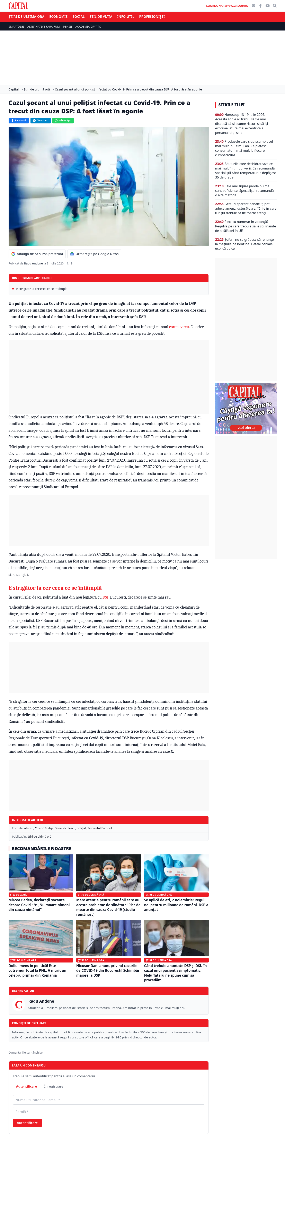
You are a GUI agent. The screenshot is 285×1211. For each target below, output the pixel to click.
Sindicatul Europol (100, 828)
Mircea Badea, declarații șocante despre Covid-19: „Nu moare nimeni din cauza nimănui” (39, 905)
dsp (50, 828)
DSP (106, 597)
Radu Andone (34, 263)
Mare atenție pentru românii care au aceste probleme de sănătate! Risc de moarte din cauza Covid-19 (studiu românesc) (108, 907)
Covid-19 (41, 828)
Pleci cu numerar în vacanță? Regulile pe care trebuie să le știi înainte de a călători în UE (245, 226)
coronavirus (179, 326)
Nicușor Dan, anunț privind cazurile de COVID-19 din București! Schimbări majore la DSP (108, 970)
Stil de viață (101, 16)
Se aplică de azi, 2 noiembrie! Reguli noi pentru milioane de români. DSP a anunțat (176, 905)
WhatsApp (63, 120)
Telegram (40, 120)
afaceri (29, 828)
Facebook (19, 120)
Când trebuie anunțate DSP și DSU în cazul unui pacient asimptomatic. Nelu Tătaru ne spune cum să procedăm (175, 972)
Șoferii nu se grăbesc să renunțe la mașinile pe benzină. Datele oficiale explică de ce (244, 244)
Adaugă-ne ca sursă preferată (37, 254)
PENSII (67, 26)
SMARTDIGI (16, 26)
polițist (81, 828)
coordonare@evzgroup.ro (227, 6)
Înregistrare (53, 1086)
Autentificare (26, 1086)
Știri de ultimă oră (26, 16)
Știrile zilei (232, 104)
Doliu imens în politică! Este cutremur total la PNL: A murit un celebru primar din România (37, 970)
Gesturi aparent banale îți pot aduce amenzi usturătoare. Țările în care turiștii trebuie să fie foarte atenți (246, 208)
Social (79, 16)
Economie (58, 16)
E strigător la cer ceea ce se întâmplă (42, 289)
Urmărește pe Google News (94, 254)
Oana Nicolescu (64, 828)
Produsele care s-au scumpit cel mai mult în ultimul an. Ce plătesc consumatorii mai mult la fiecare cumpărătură (244, 148)
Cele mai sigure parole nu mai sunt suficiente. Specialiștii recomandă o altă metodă (244, 190)
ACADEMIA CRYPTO (88, 26)
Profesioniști (152, 16)
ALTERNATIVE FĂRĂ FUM (43, 26)
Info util (125, 16)
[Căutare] (275, 6)
